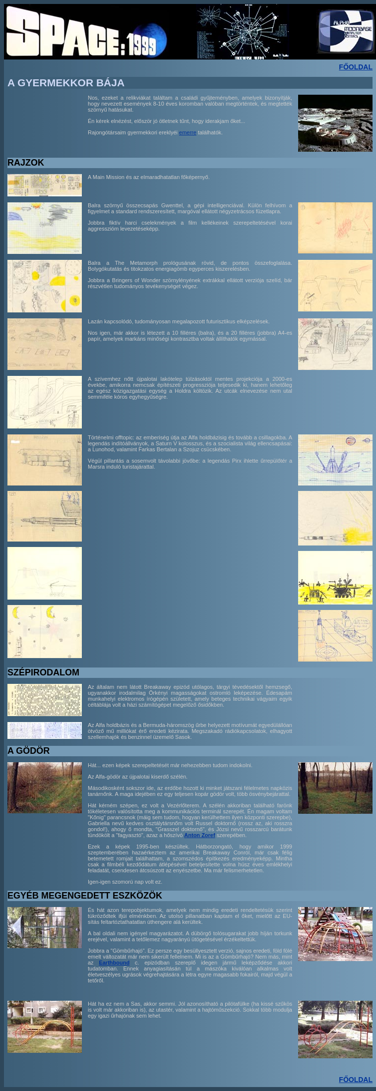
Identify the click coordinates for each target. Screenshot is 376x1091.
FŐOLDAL (356, 67)
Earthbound (114, 963)
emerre (187, 132)
